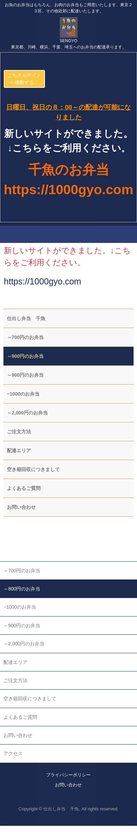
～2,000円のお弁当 (27, 412)
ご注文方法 (19, 431)
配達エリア (19, 450)
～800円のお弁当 (25, 356)
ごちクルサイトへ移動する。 (24, 78)
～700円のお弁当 (25, 337)
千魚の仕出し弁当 (68, 24)
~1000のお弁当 (23, 394)
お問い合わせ (21, 507)
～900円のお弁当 (25, 375)
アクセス (13, 753)
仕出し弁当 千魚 (26, 318)
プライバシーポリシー (68, 774)
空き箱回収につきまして (33, 469)
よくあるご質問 (24, 488)
